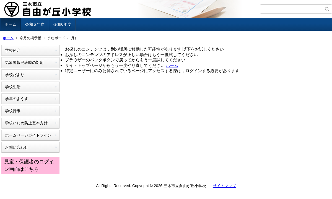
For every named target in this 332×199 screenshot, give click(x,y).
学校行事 (12, 111)
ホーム (10, 24)
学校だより (14, 74)
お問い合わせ (16, 147)
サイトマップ (224, 186)
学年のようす (16, 98)
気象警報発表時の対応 (24, 62)
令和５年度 (35, 24)
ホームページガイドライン (28, 135)
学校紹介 (12, 50)
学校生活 (12, 87)
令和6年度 (62, 24)
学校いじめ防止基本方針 (26, 123)
